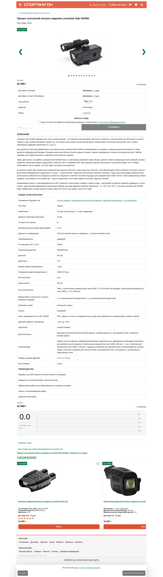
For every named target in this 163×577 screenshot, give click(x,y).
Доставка (34, 542)
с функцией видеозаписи (112, 200)
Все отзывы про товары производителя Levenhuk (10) (40, 449)
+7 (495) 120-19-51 (117, 5)
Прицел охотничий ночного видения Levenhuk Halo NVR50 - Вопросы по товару (52, 453)
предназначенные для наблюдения (86, 200)
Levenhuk (87, 113)
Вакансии (69, 542)
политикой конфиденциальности (112, 122)
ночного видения (64, 200)
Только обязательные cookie (134, 573)
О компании (24, 542)
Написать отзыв (24, 443)
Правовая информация (69, 551)
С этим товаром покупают (26, 457)
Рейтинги (60, 542)
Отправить (113, 127)
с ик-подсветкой (130, 200)
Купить (59, 527)
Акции (51, 542)
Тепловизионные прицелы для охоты (33, 13)
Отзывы (54, 551)
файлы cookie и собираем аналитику (87, 568)
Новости (46, 551)
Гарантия (43, 542)
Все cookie (22, 573)
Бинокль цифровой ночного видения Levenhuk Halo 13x (43, 501)
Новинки (37, 551)
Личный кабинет (25, 551)
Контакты (79, 542)
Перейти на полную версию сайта (81, 560)
